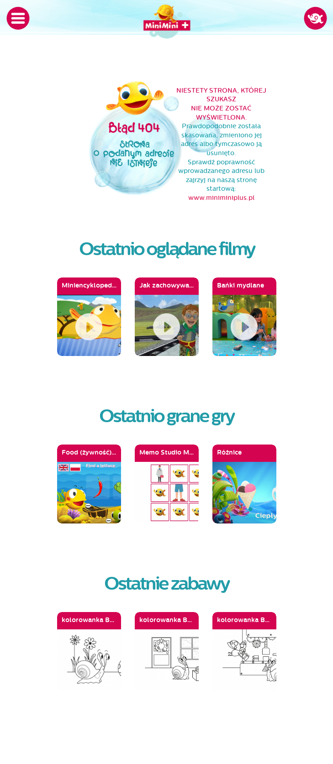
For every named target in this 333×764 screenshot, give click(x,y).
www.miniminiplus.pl (221, 198)
